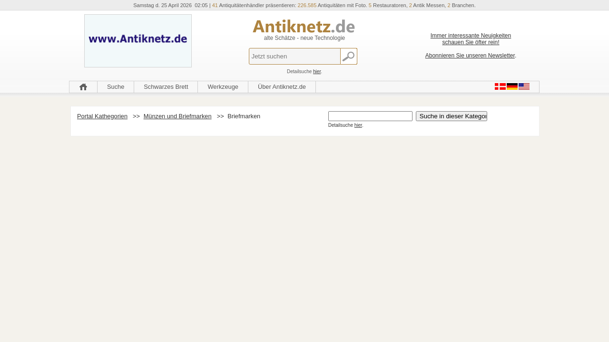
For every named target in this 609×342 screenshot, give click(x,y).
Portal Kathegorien (102, 116)
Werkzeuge (222, 86)
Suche (115, 86)
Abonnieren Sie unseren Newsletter (470, 55)
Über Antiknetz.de (282, 86)
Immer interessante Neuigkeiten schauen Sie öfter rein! (471, 39)
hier (317, 71)
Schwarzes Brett (166, 86)
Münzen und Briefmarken (178, 116)
